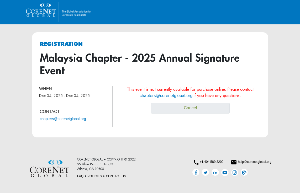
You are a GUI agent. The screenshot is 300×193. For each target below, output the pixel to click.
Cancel (190, 108)
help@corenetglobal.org (254, 162)
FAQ (80, 176)
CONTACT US (116, 176)
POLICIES (94, 176)
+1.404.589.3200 (211, 162)
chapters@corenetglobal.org (63, 119)
